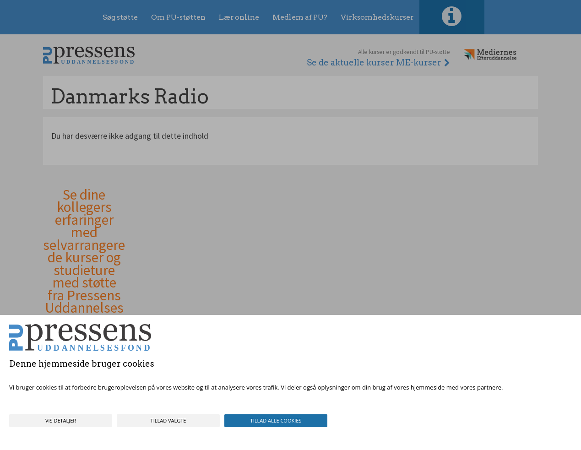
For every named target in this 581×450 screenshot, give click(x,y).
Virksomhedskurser (377, 17)
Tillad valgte (168, 420)
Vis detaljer (60, 420)
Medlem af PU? (299, 17)
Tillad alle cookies (276, 420)
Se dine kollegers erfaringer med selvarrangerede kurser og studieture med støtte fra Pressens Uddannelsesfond (84, 258)
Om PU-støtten (178, 17)
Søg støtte (120, 17)
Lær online (239, 17)
